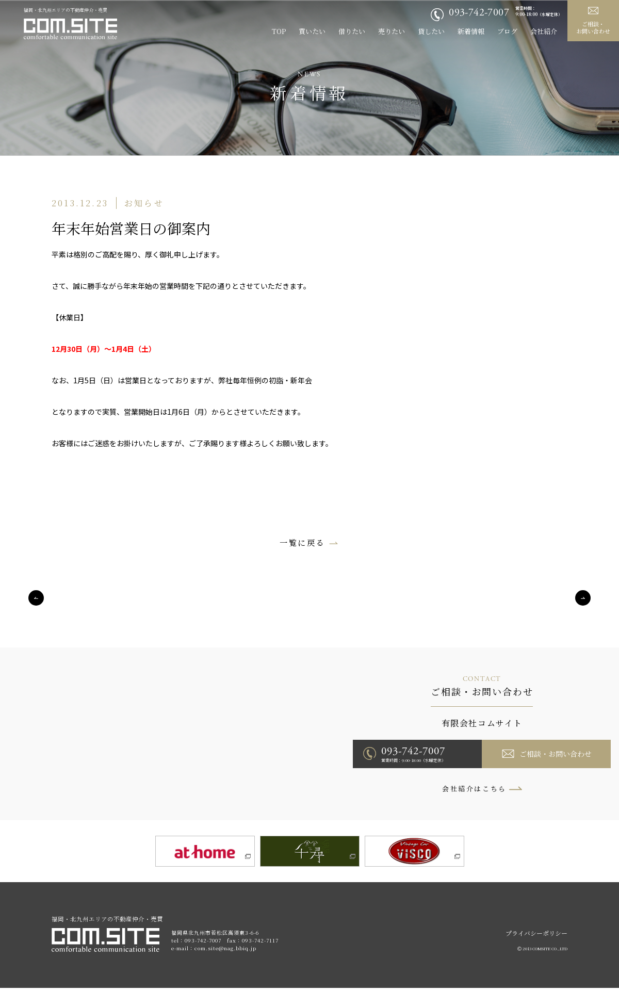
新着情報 (471, 31)
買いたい (312, 31)
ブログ (507, 31)
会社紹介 (543, 31)
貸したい (431, 31)
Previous (36, 598)
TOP (279, 31)
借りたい (351, 31)
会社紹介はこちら (474, 789)
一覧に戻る (302, 542)
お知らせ (144, 203)
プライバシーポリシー (536, 936)
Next (583, 598)
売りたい (391, 31)
